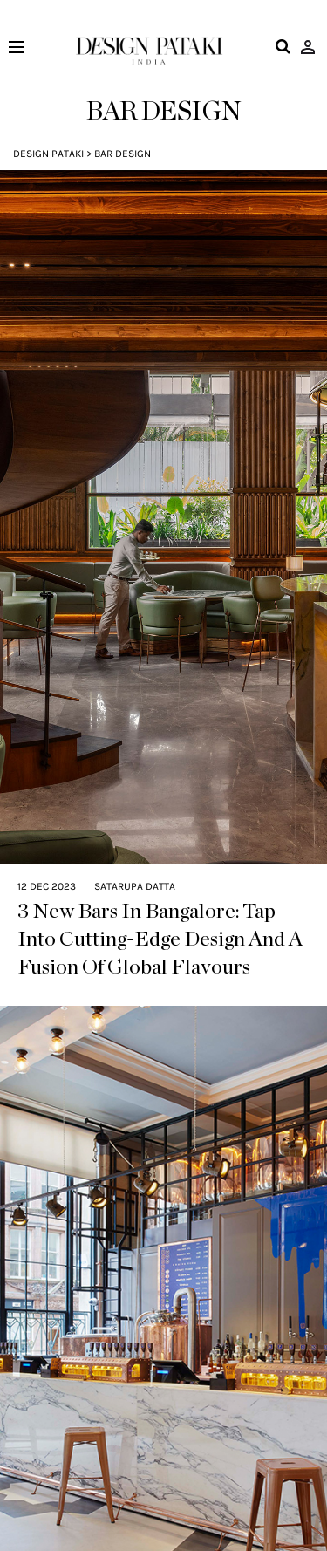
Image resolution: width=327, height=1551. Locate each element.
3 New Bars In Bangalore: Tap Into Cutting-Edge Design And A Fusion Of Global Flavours (160, 895)
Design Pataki (48, 153)
